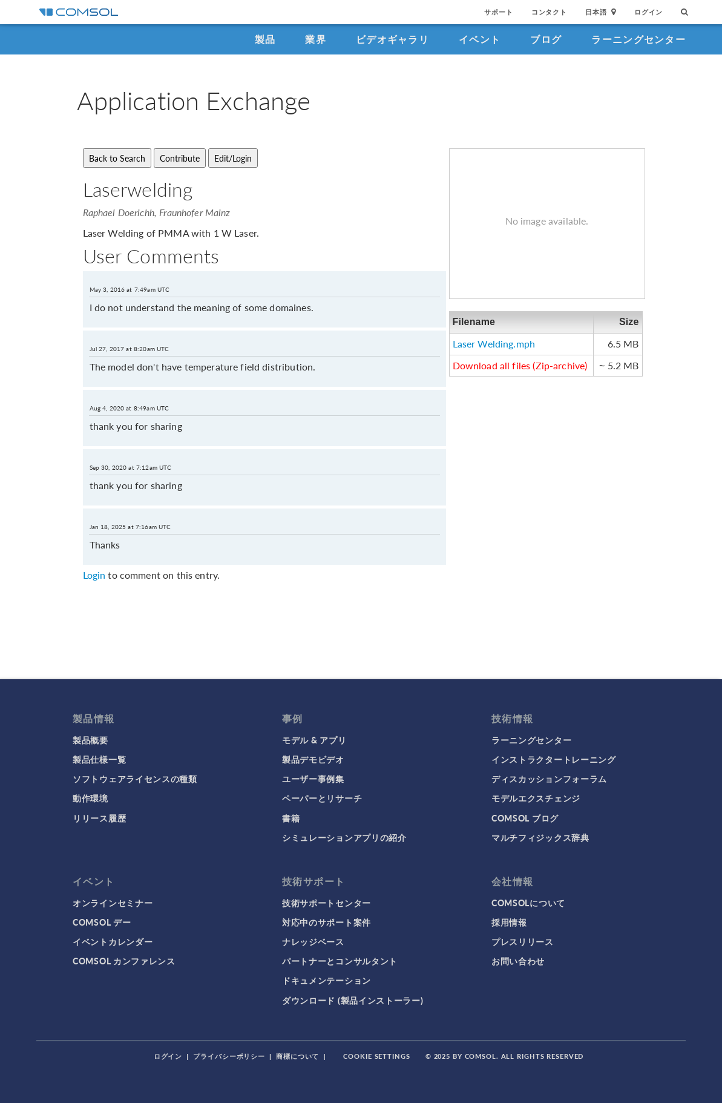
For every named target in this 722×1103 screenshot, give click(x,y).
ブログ (546, 39)
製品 (265, 39)
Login (94, 575)
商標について (297, 1056)
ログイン (648, 11)
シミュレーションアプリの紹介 (344, 837)
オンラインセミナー (113, 903)
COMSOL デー (102, 922)
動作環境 (90, 798)
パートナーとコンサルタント (340, 961)
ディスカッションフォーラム (549, 778)
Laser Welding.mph (494, 344)
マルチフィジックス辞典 (540, 837)
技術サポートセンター (326, 903)
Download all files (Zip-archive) (520, 365)
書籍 (291, 818)
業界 (315, 39)
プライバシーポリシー (229, 1056)
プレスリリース (522, 941)
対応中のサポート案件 (326, 922)
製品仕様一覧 (99, 759)
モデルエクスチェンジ (535, 798)
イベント (479, 39)
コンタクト (549, 11)
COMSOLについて (528, 903)
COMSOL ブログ (525, 818)
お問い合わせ (518, 961)
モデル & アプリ (314, 740)
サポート (498, 11)
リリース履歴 (99, 818)
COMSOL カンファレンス (124, 961)
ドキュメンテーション (326, 980)
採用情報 (509, 922)
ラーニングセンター (638, 39)
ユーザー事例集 (313, 778)
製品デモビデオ (313, 759)
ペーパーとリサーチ (322, 798)
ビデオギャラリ (392, 39)
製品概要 (90, 740)
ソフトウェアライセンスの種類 (135, 778)
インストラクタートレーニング (553, 759)
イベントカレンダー (113, 941)
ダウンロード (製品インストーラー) (353, 1000)
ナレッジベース (313, 941)
